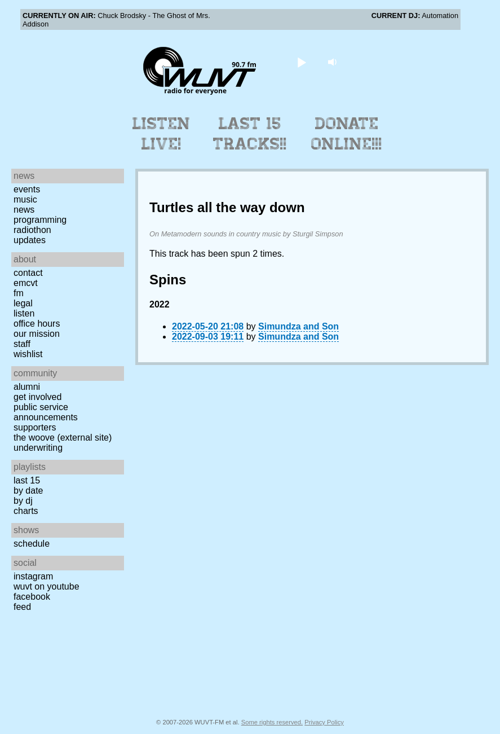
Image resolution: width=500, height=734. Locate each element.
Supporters (35, 427)
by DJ (23, 501)
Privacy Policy (324, 722)
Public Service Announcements (46, 412)
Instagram (33, 576)
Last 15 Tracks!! (250, 133)
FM (19, 293)
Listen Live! (161, 133)
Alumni (27, 387)
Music (25, 199)
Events (27, 189)
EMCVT (26, 283)
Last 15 (27, 480)
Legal (23, 303)
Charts (26, 511)
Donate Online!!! (346, 133)
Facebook (32, 596)
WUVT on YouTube (46, 586)
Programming (40, 220)
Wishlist (28, 354)
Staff (22, 344)
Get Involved (37, 397)
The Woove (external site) (63, 437)
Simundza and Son (298, 326)
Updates (30, 240)
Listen (24, 313)
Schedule (32, 543)
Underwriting (38, 447)
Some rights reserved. (272, 722)
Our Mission (37, 334)
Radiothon (32, 230)
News (24, 209)
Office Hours (37, 323)
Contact (28, 273)
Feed (22, 607)
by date (28, 490)
